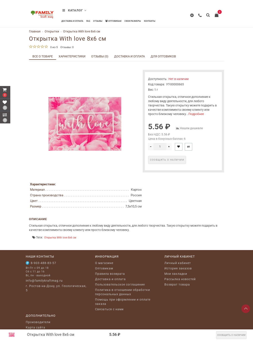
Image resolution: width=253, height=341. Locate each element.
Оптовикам (113, 21)
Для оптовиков (163, 56)
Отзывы (97, 21)
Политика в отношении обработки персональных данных (122, 292)
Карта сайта (35, 327)
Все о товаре (42, 56)
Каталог (74, 10)
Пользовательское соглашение (120, 284)
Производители (38, 322)
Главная (35, 31)
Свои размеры (132, 21)
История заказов (178, 268)
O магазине (104, 263)
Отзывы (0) (99, 56)
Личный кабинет (177, 263)
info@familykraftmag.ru (44, 280)
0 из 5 (53, 47)
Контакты (149, 21)
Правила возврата (110, 273)
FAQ (88, 21)
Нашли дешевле (191, 128)
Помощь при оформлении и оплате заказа (122, 302)
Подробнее (196, 114)
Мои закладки (175, 273)
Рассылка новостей (180, 279)
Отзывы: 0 (67, 47)
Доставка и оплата (72, 21)
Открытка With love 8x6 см (60, 237)
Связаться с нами (109, 309)
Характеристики (72, 56)
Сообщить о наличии (231, 335)
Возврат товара (177, 284)
